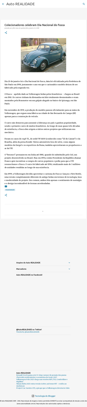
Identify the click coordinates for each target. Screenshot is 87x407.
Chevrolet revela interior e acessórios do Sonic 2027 (36, 377)
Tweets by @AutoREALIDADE (27, 332)
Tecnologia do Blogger (44, 396)
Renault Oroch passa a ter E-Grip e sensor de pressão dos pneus (41, 375)
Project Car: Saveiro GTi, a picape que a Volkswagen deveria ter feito (43, 388)
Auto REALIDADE (20, 4)
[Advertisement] (43, 238)
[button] (6, 32)
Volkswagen (9, 190)
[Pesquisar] (83, 4)
